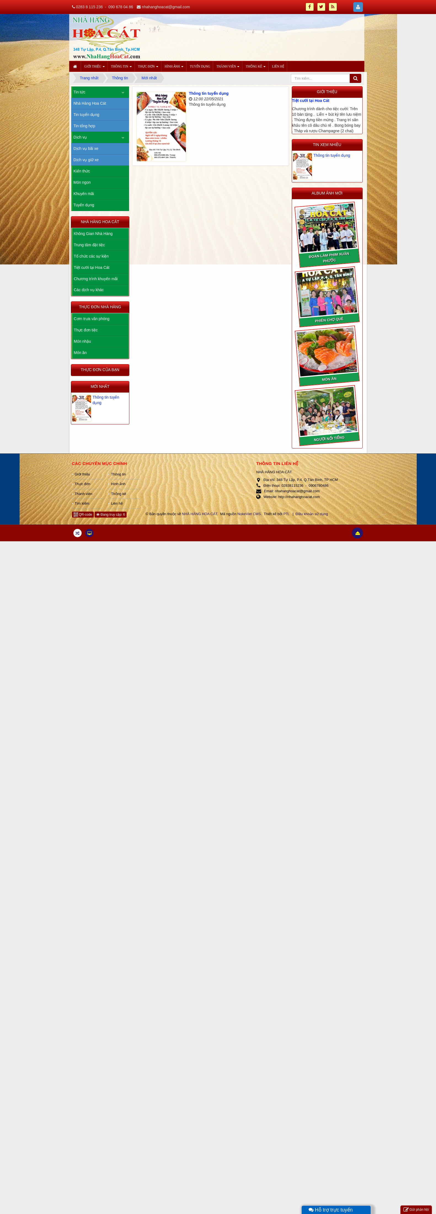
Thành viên (83, 494)
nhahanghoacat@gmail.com (166, 7)
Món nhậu (82, 341)
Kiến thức (82, 171)
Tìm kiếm (82, 503)
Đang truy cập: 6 (110, 515)
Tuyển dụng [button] (200, 66)
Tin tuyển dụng (87, 114)
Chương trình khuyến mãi (96, 279)
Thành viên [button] (227, 68)
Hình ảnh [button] (174, 68)
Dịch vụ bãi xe (86, 148)
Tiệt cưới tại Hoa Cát (311, 100)
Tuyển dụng (84, 205)
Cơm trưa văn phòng (91, 319)
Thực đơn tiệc (86, 330)
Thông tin (118, 474)
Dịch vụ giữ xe (86, 160)
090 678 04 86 (120, 7)
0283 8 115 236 (89, 7)
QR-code (83, 515)
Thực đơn (82, 484)
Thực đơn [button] (148, 68)
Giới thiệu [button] (94, 68)
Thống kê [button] (256, 68)
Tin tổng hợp (84, 126)
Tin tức (79, 92)
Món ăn (80, 352)
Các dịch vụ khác (89, 290)
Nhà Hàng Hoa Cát (90, 103)
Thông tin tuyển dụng (209, 93)
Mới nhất (100, 386)
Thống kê (118, 494)
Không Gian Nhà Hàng (93, 233)
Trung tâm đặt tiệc (89, 245)
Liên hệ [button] (278, 66)
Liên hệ (116, 503)
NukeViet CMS (249, 514)
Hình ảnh (118, 484)
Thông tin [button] (121, 68)
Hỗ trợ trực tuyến (331, 1210)
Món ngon (82, 182)
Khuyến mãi (84, 193)
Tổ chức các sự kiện (91, 256)
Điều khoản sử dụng (312, 514)
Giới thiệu (82, 474)
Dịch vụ (80, 137)
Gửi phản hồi (416, 1209)
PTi (285, 514)
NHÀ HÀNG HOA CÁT (199, 514)
